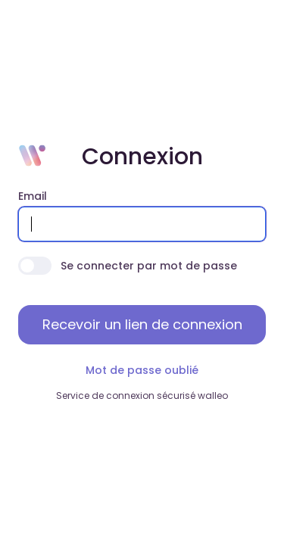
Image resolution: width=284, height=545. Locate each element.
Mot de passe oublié (142, 370)
